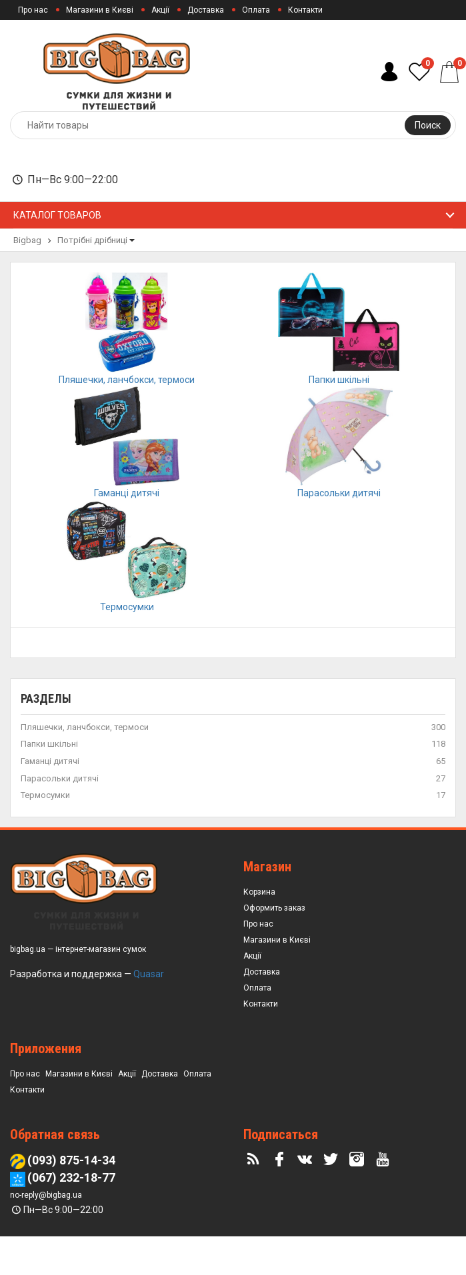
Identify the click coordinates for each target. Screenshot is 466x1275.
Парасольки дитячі (60, 816)
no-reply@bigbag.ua (46, 1233)
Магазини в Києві (99, 10)
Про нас (33, 10)
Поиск (428, 125)
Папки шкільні (49, 782)
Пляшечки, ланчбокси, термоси (85, 766)
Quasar (148, 1012)
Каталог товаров (57, 215)
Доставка (205, 10)
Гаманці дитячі (50, 800)
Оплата (256, 10)
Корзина (259, 930)
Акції (160, 10)
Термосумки (45, 834)
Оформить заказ (274, 946)
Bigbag (27, 240)
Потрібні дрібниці (92, 240)
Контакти (305, 10)
